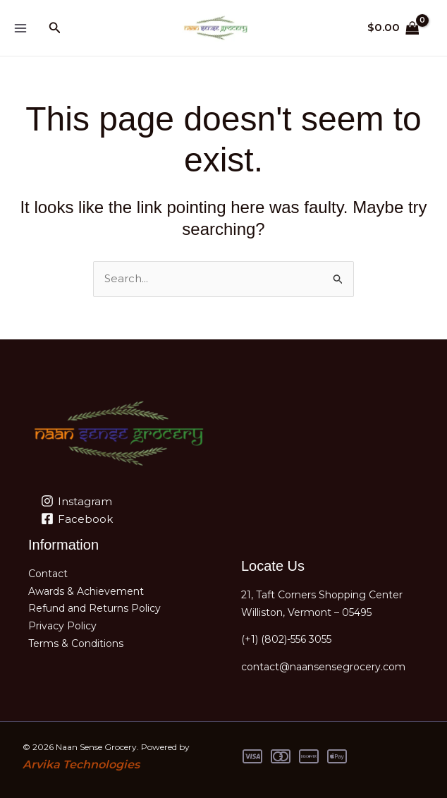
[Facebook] (77, 518)
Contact (48, 573)
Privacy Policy (62, 625)
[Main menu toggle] (20, 27)
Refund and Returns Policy (94, 608)
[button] (55, 28)
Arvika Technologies (81, 764)
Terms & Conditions (75, 643)
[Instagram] (76, 501)
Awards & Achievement (86, 591)
